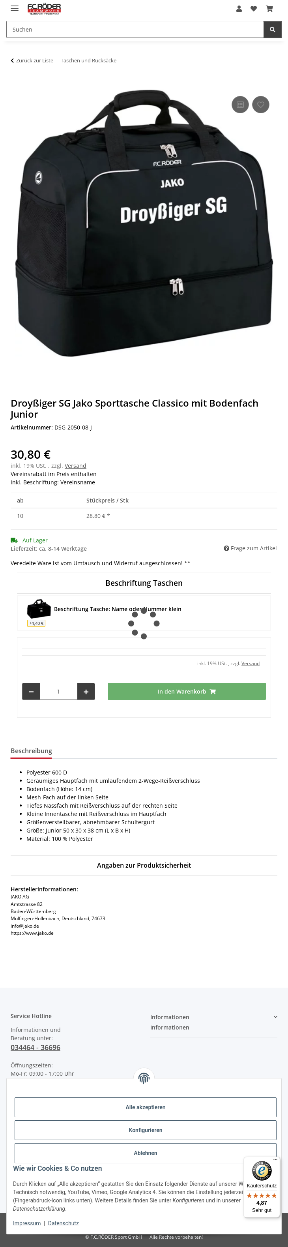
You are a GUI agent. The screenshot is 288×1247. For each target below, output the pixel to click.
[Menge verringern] (31, 691)
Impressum (27, 1223)
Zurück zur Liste (34, 60)
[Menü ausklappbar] (15, 5)
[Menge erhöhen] (86, 691)
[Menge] (58, 691)
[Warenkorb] (269, 9)
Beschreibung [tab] (31, 750)
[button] (239, 9)
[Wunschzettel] (253, 9)
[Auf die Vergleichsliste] (240, 104)
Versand (75, 465)
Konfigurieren (145, 1130)
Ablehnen (145, 1153)
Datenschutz (63, 1223)
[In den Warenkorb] (17, 85)
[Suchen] (135, 29)
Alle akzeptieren (145, 1107)
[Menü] (275, 1161)
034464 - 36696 (35, 1047)
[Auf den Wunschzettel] (260, 104)
